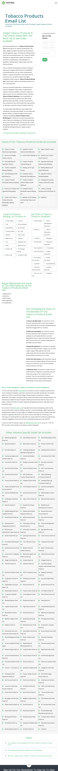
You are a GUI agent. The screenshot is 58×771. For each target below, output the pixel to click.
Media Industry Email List (12, 704)
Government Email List (11, 710)
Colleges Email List (46, 560)
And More (43, 197)
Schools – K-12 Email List (12, 668)
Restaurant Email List (29, 600)
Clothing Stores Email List (48, 450)
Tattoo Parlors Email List (48, 536)
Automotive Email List (11, 723)
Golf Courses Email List (11, 680)
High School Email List (29, 606)
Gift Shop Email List (28, 612)
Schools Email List (28, 560)
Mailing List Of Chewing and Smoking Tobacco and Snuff (28, 200)
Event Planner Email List (48, 594)
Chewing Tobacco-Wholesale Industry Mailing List (28, 191)
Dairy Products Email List (30, 655)
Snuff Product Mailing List (30, 155)
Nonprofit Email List (28, 584)
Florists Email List (28, 704)
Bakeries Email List (10, 444)
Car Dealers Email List (47, 591)
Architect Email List (28, 729)
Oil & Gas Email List (28, 661)
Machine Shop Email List (48, 499)
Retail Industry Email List (12, 729)
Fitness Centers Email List (30, 591)
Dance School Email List (11, 692)
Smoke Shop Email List (11, 536)
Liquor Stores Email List (29, 499)
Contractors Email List (11, 462)
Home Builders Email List (30, 487)
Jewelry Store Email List (47, 584)
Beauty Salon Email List (11, 591)
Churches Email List (10, 450)
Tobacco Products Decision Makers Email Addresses (26, 182)
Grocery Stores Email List (12, 480)
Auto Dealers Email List (29, 438)
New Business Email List (12, 517)
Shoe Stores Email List (29, 680)
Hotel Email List (45, 600)
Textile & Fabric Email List (30, 649)
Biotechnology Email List (12, 649)
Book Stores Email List (29, 692)
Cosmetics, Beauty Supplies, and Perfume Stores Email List (47, 566)
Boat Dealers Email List (29, 444)
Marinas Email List (10, 505)
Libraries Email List (28, 564)
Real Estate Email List (29, 710)
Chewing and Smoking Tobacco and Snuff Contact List (46, 182)
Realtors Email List (10, 625)
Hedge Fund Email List (11, 560)
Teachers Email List (10, 564)
